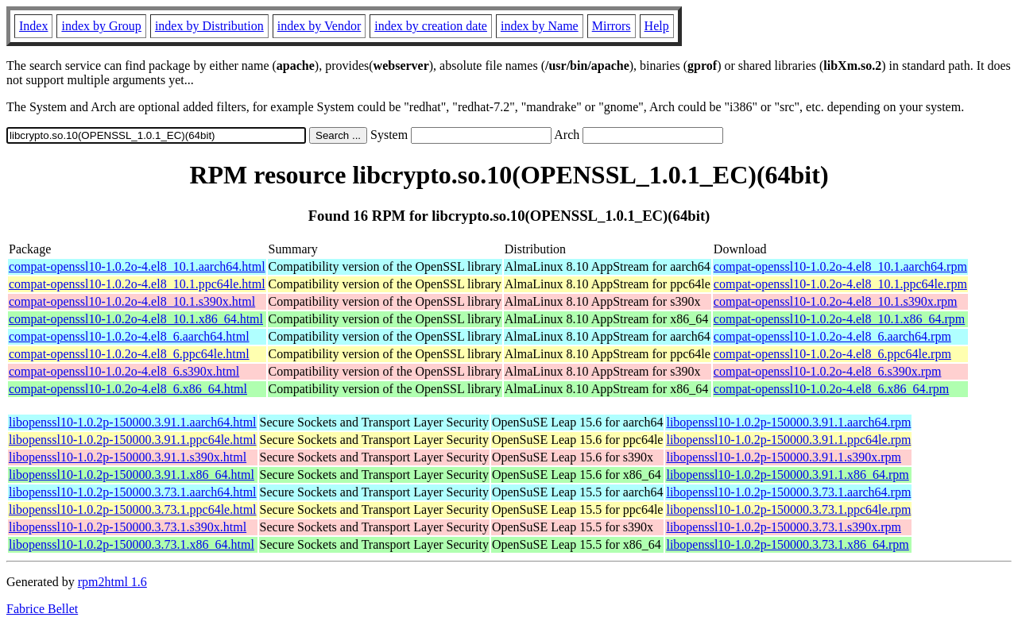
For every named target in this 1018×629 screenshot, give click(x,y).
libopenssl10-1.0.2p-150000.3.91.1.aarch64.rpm (788, 422)
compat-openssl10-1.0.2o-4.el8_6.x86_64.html (128, 389)
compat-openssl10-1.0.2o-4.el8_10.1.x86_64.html (136, 319)
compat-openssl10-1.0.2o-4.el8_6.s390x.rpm (828, 371)
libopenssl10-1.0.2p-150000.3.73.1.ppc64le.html (133, 509)
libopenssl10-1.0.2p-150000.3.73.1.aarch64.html (133, 492)
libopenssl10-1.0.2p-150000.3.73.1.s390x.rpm (783, 527)
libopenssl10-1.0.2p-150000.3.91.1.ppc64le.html (133, 439)
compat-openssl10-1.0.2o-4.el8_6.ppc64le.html (129, 354)
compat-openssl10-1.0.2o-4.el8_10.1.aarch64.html (137, 266)
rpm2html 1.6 (112, 581)
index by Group (101, 26)
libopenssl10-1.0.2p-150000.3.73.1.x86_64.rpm (787, 544)
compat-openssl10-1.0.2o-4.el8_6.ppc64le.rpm (832, 354)
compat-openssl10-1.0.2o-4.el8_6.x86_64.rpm (831, 389)
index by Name (540, 26)
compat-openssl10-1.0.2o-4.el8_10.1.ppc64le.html (137, 284)
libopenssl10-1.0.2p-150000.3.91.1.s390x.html (127, 457)
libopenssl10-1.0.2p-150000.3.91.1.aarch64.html (133, 422)
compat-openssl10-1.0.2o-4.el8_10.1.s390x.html (132, 301)
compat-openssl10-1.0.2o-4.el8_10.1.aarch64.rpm (840, 266)
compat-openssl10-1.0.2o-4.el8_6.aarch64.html (129, 336)
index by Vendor (319, 26)
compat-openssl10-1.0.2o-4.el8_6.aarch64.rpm (832, 336)
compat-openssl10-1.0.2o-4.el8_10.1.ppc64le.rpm (840, 284)
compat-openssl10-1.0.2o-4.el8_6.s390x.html (124, 371)
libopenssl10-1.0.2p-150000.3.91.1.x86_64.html (131, 474)
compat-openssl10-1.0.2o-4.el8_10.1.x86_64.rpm (839, 319)
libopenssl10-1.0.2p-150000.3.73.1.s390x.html (127, 527)
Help (656, 26)
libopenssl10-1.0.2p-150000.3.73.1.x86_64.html (131, 544)
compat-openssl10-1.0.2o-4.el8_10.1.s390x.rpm (836, 301)
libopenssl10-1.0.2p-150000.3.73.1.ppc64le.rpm (788, 509)
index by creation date (430, 26)
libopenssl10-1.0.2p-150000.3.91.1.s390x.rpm (783, 457)
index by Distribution (209, 26)
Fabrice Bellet (42, 608)
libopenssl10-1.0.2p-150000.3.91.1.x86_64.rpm (787, 474)
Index (33, 26)
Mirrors (611, 26)
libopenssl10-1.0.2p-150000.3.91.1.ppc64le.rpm (788, 439)
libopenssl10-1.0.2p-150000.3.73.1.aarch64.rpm (788, 492)
